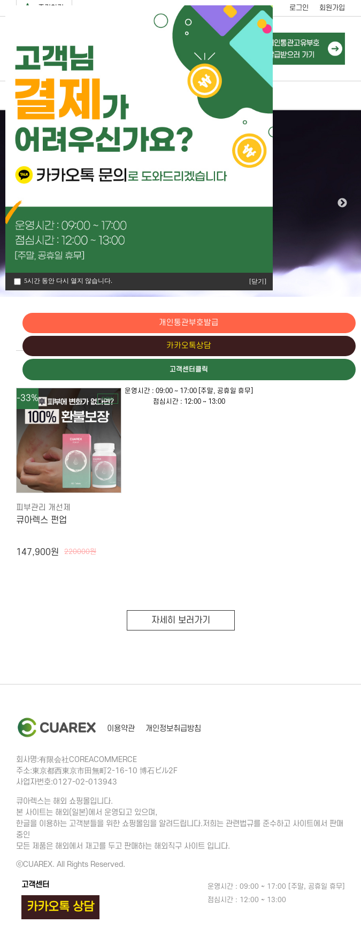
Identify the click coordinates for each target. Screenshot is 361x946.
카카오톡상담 (315, 346)
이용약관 (121, 728)
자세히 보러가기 (180, 620)
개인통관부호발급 (315, 323)
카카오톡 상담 (60, 907)
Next (342, 203)
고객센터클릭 (315, 370)
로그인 (299, 8)
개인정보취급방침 (173, 728)
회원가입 (332, 8)
